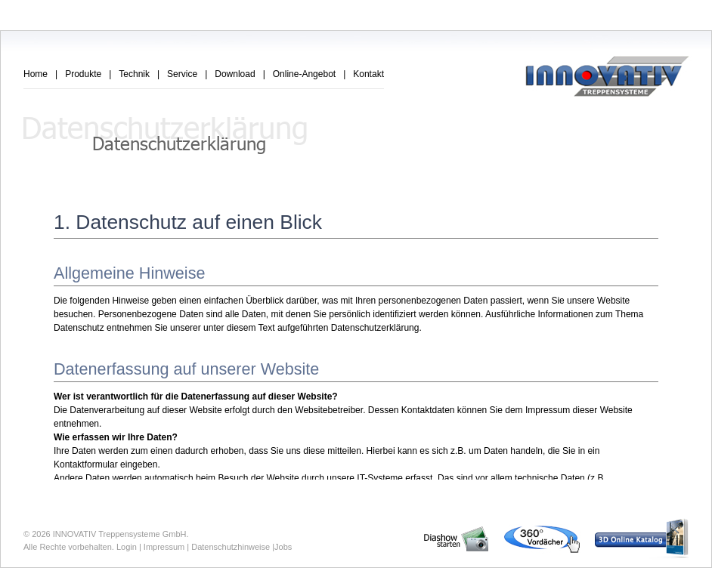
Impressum (164, 546)
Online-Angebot (304, 74)
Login (126, 546)
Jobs (283, 546)
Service (182, 74)
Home (35, 74)
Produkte (83, 74)
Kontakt (368, 74)
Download (235, 74)
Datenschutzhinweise (230, 546)
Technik (134, 74)
